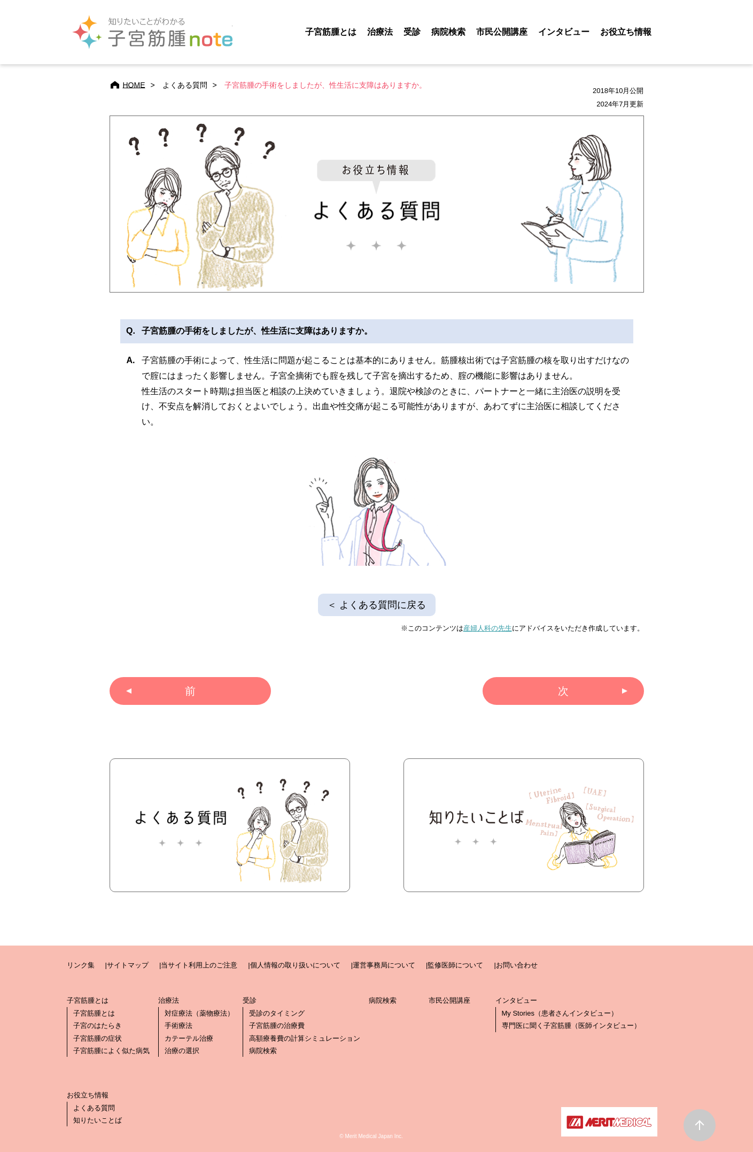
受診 (412, 31)
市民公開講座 (449, 1000)
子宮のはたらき (97, 1026)
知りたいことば (97, 1120)
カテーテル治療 (189, 1038)
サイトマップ (128, 965)
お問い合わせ (517, 965)
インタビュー (563, 31)
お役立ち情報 (625, 31)
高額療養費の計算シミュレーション (304, 1038)
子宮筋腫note (152, 32)
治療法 (380, 31)
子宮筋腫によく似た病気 (111, 1051)
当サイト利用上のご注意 (199, 965)
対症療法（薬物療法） (199, 1013)
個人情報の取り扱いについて (295, 965)
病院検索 (263, 1051)
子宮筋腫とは (330, 31)
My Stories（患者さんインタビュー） (560, 1013)
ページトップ (700, 1125)
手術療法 (178, 1026)
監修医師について (455, 965)
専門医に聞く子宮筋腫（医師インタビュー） (571, 1026)
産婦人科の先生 (487, 628)
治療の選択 (182, 1051)
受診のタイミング (277, 1013)
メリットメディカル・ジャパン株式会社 (609, 1121)
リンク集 (81, 965)
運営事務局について (384, 965)
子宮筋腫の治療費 (277, 1026)
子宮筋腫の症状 (97, 1038)
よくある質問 (94, 1108)
